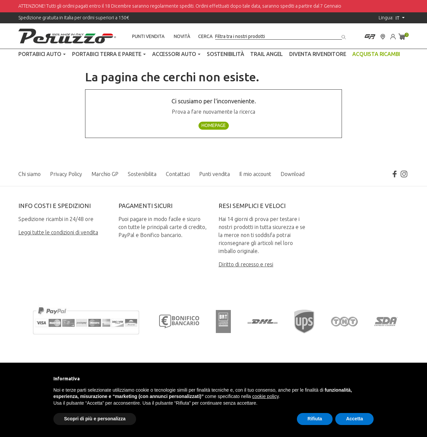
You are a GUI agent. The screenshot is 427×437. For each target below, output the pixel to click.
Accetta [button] (354, 418)
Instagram (404, 174)
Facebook (394, 174)
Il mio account (255, 174)
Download (293, 174)
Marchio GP (104, 174)
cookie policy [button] (265, 396)
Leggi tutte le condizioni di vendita (58, 232)
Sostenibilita (142, 174)
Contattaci (178, 174)
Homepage (213, 125)
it (398, 18)
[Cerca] (278, 36)
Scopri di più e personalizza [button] (94, 418)
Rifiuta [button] (315, 418)
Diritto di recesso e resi (246, 264)
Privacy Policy (66, 174)
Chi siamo (29, 174)
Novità (182, 36)
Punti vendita (148, 36)
